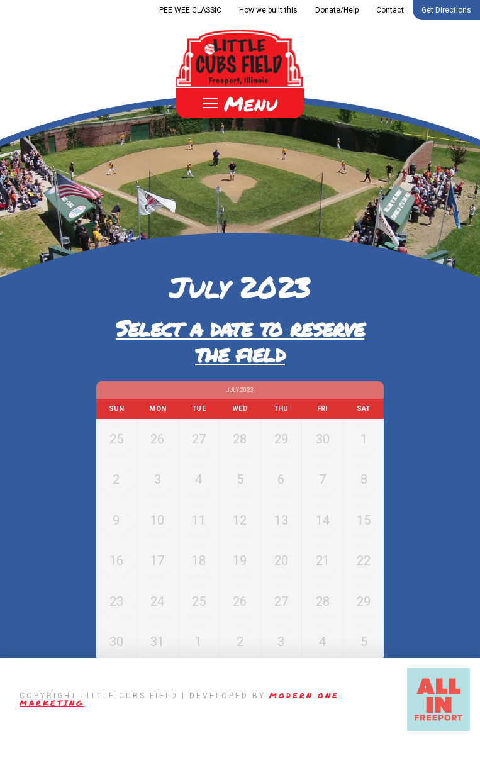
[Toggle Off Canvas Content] (240, 103)
